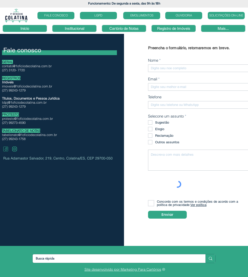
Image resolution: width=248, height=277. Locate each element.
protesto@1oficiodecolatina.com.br (27, 119)
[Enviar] (167, 215)
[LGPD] (98, 15)
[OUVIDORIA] (183, 15)
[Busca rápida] (115, 258)
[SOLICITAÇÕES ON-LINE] (226, 15)
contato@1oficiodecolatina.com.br (27, 66)
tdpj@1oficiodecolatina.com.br (24, 102)
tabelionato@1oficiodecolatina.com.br (29, 135)
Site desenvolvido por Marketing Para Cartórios (123, 269)
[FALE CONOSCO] (55, 15)
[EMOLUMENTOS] (141, 15)
